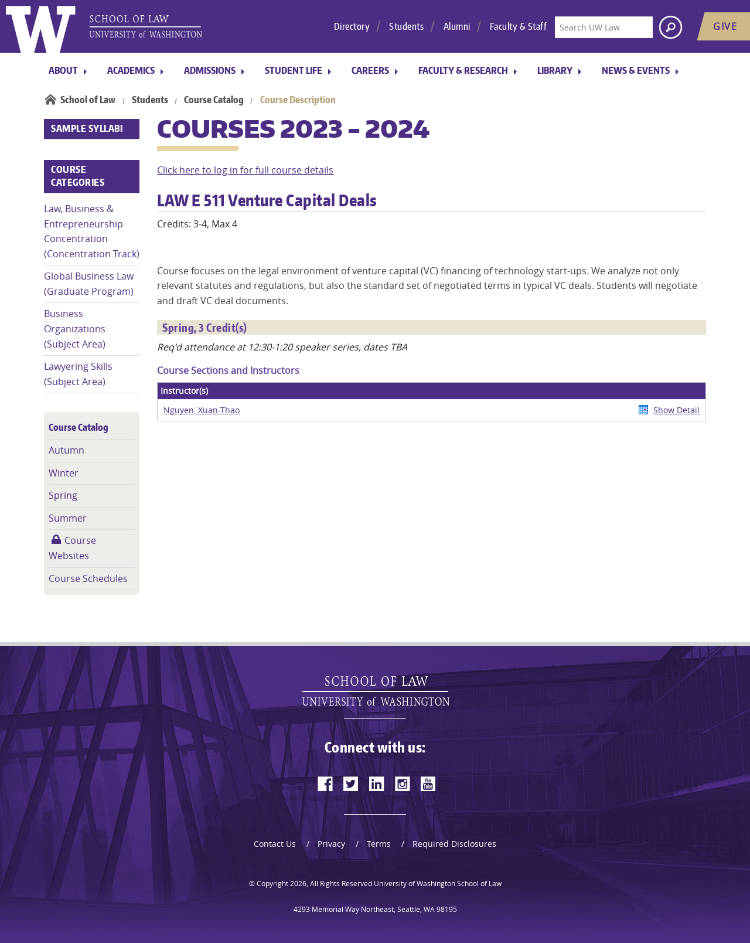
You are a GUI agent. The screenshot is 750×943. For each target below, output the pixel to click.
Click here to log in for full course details (245, 170)
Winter (64, 473)
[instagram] (402, 783)
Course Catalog (214, 99)
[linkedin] (376, 783)
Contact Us (275, 843)
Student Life (293, 70)
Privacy (331, 843)
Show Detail (676, 410)
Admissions (210, 70)
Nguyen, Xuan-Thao (201, 410)
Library (554, 70)
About (63, 70)
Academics (131, 70)
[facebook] (325, 783)
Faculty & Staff (518, 26)
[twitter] (351, 783)
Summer (68, 518)
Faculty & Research (463, 70)
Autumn (66, 450)
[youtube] (428, 783)
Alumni (457, 26)
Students (406, 26)
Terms (379, 843)
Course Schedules (88, 578)
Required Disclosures (454, 843)
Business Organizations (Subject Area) (74, 328)
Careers (370, 70)
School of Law (87, 99)
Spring (63, 495)
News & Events (636, 70)
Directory (352, 26)
